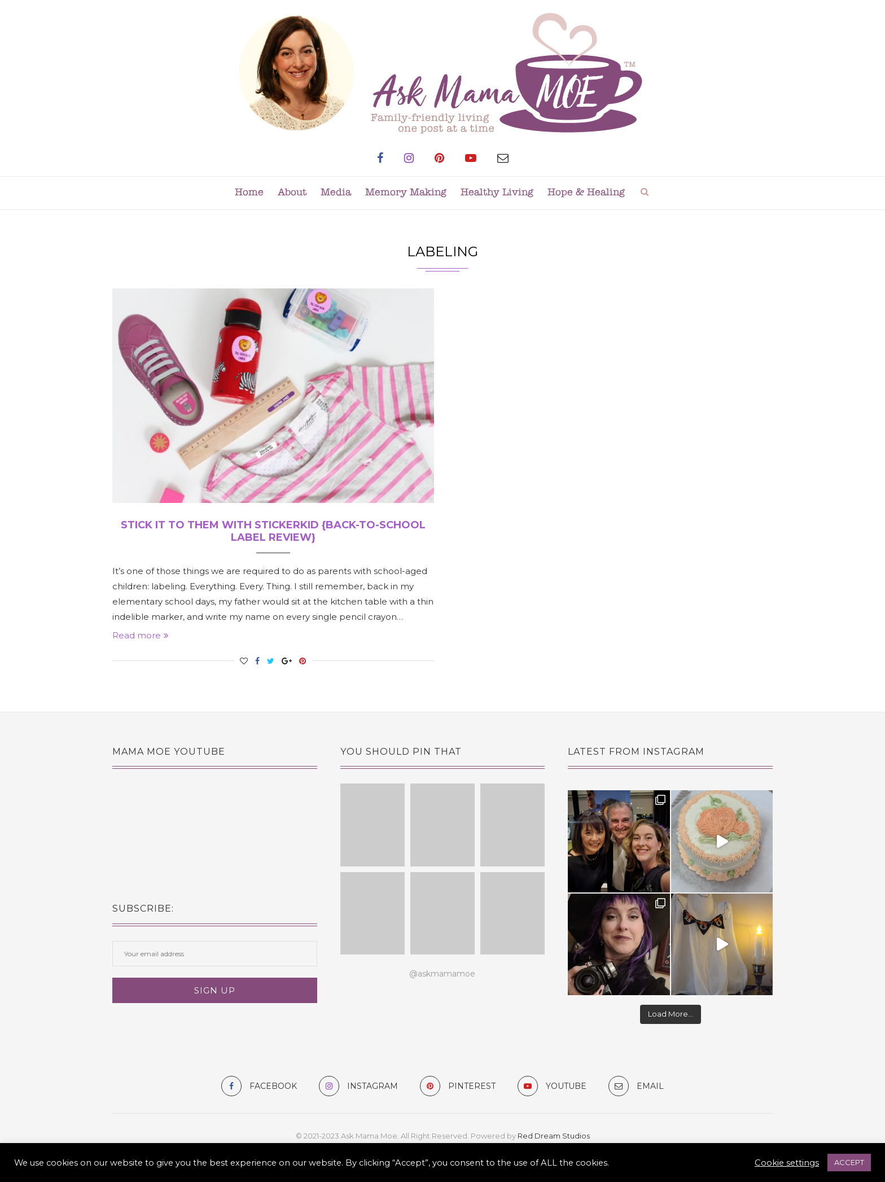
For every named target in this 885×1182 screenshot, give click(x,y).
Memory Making (405, 193)
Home (249, 193)
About (292, 193)
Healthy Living (497, 193)
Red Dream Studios (554, 1135)
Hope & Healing (586, 193)
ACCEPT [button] (849, 1162)
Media (336, 193)
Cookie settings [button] (787, 1163)
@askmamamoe (442, 974)
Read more (140, 635)
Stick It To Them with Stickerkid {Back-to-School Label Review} (273, 531)
